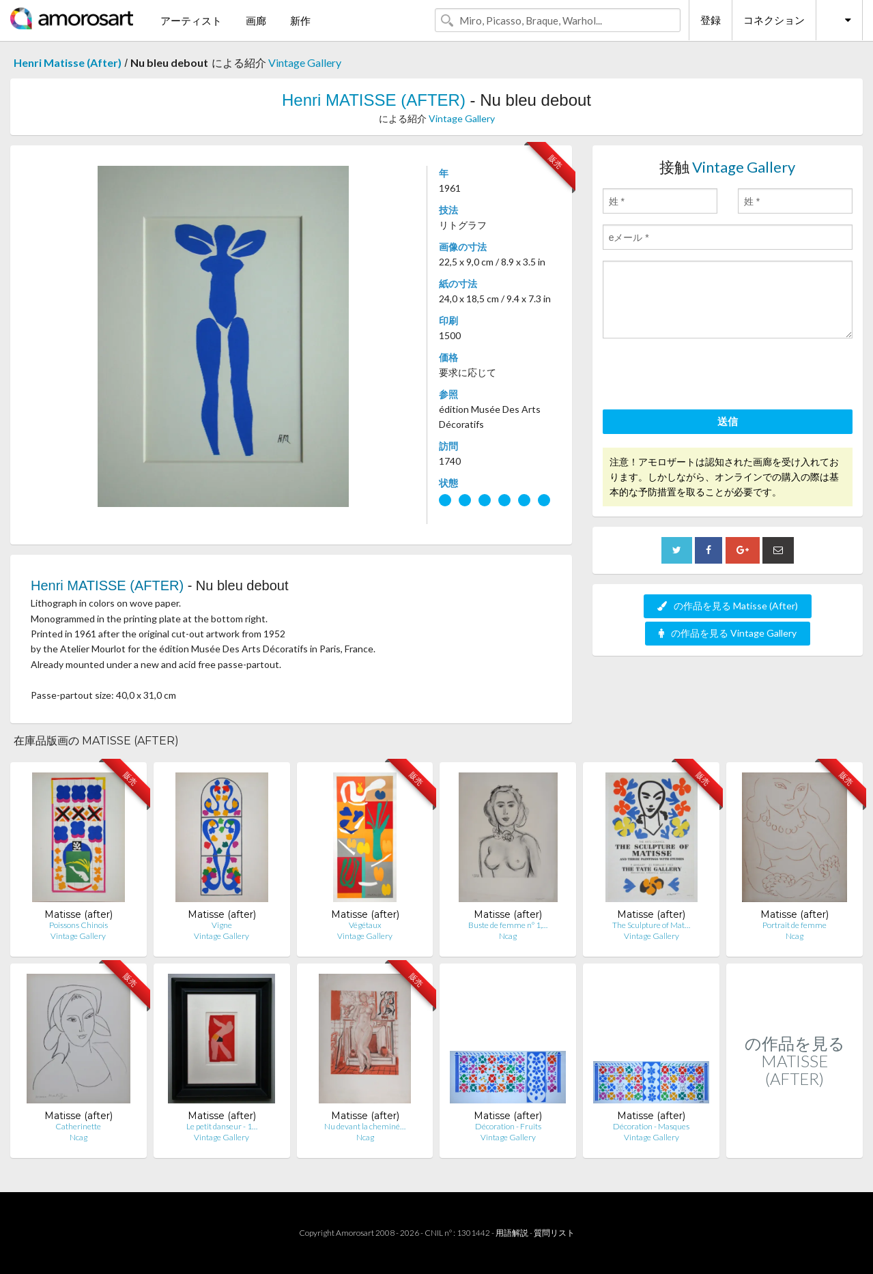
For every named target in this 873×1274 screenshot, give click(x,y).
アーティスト (191, 20)
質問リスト (554, 1233)
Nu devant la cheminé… (364, 1126)
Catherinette (78, 1126)
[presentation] (706, 376)
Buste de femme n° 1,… (507, 925)
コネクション (774, 20)
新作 (300, 20)
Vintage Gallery (304, 62)
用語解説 (512, 1233)
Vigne (222, 925)
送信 (727, 421)
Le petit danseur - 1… (221, 1126)
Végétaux (365, 925)
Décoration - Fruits (508, 1126)
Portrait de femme (794, 925)
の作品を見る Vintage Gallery (728, 633)
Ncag (508, 936)
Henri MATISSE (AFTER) (374, 100)
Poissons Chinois (78, 925)
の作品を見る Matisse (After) (727, 605)
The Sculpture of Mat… (651, 925)
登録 (710, 20)
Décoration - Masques (651, 1126)
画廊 (256, 20)
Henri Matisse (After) (67, 62)
